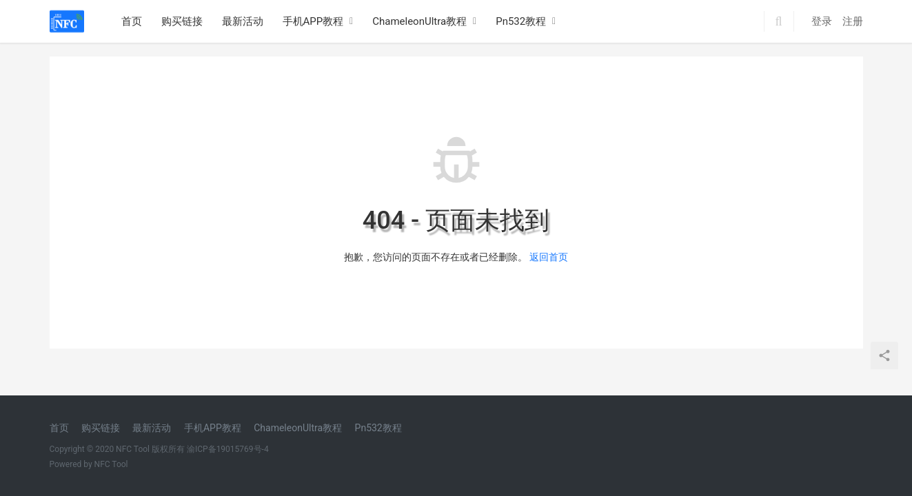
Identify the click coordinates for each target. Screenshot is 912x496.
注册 (852, 21)
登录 (821, 21)
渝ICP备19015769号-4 (228, 449)
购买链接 (182, 21)
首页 (131, 21)
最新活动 (242, 21)
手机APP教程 (313, 21)
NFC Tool (111, 464)
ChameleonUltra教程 (419, 21)
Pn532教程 (521, 21)
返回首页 (548, 256)
